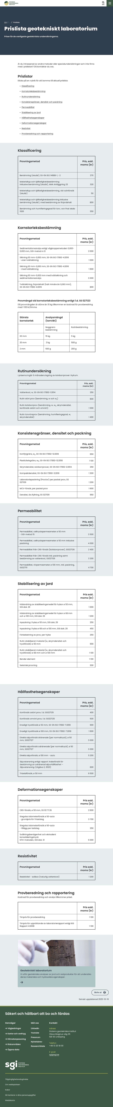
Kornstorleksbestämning (33, 91)
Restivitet (26, 128)
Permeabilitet (28, 107)
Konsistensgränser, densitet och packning (42, 102)
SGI (5, 22)
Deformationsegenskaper (34, 123)
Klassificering (28, 86)
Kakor (7, 1090)
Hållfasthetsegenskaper (33, 118)
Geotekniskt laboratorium (36, 970)
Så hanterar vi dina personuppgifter (20, 1095)
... (10, 22)
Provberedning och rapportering (37, 134)
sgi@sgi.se (54, 1055)
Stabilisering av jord (31, 112)
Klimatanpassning (17, 1039)
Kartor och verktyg (17, 1034)
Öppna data (13, 1050)
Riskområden (14, 1044)
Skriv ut (98, 992)
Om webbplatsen (12, 1084)
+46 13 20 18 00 (56, 1046)
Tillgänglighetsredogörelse (16, 1079)
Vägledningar (14, 1028)
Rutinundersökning (31, 97)
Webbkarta (10, 1100)
